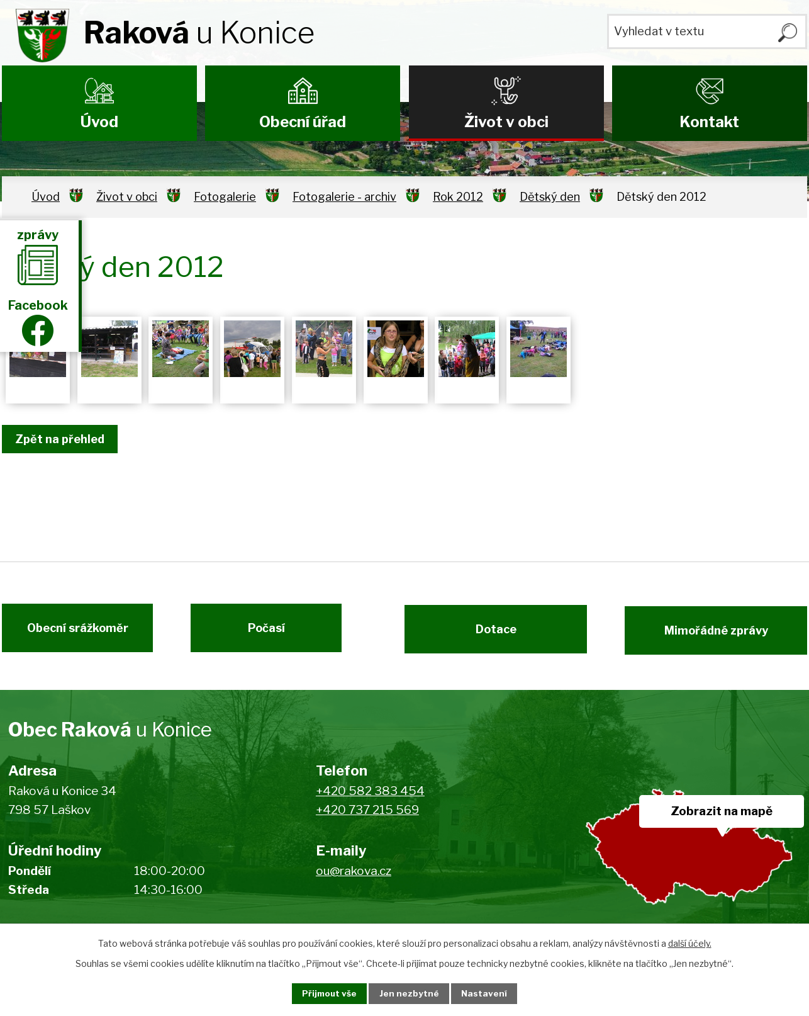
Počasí (272, 634)
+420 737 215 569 (367, 818)
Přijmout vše (323, 993)
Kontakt (709, 122)
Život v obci (506, 122)
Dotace (489, 634)
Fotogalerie (225, 196)
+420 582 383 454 (370, 798)
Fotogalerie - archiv (344, 196)
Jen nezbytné (410, 993)
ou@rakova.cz (353, 878)
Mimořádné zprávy (722, 634)
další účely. (689, 942)
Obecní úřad (302, 122)
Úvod (99, 122)
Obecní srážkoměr (71, 634)
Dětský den (550, 196)
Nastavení (491, 993)
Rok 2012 (458, 196)
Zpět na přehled (63, 439)
